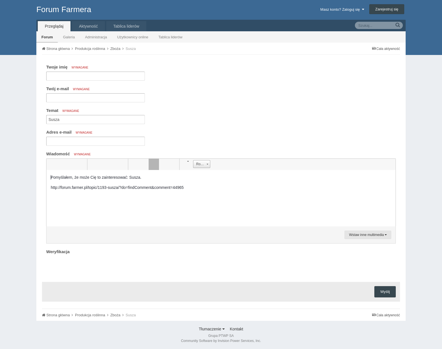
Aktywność (88, 26)
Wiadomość (68, 153)
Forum (47, 37)
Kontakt (236, 329)
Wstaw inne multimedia (368, 235)
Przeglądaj (54, 26)
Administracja (96, 37)
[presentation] (89, 267)
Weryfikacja (58, 251)
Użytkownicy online (132, 37)
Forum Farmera (63, 9)
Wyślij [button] (385, 292)
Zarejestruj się (386, 9)
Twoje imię (67, 67)
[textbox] (221, 198)
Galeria (69, 37)
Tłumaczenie (211, 329)
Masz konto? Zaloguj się (342, 9)
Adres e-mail (69, 132)
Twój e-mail (68, 88)
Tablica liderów (170, 37)
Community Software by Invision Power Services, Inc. (221, 341)
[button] (52, 164)
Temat (62, 110)
